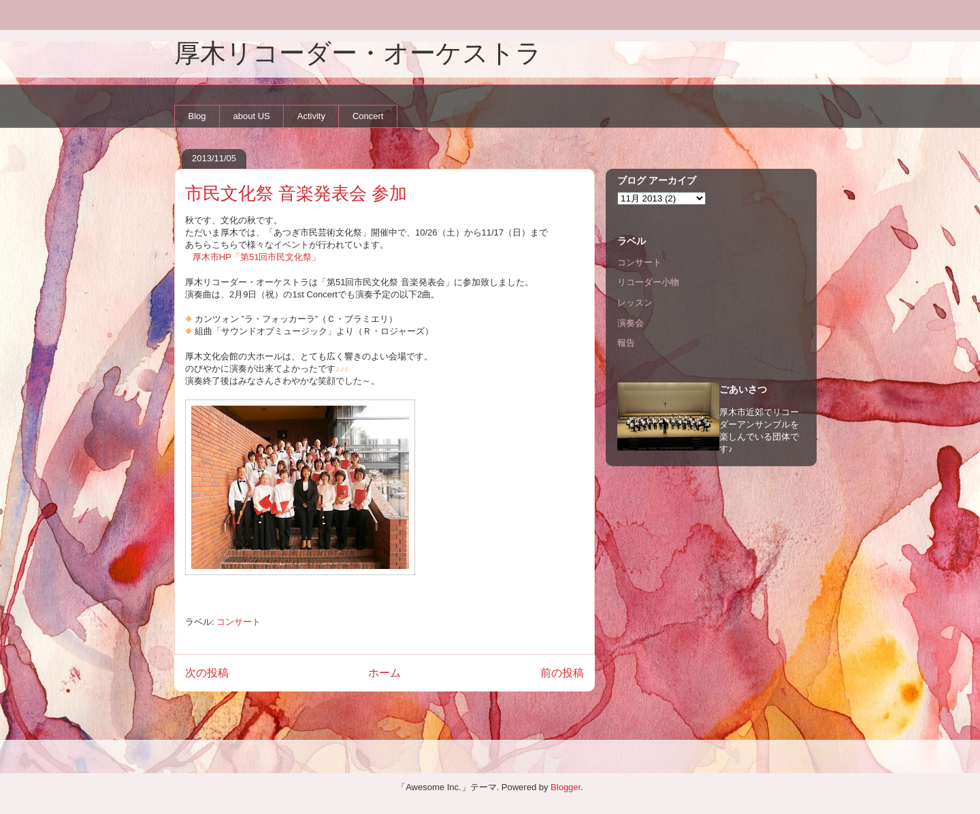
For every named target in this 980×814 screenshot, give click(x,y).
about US (251, 116)
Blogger (566, 787)
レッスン (635, 302)
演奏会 (630, 323)
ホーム (384, 673)
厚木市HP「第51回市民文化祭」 (257, 257)
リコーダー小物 (648, 282)
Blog (197, 116)
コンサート (238, 622)
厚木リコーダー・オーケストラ (358, 53)
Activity (311, 116)
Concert (368, 116)
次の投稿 (207, 673)
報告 (626, 343)
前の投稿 (562, 673)
